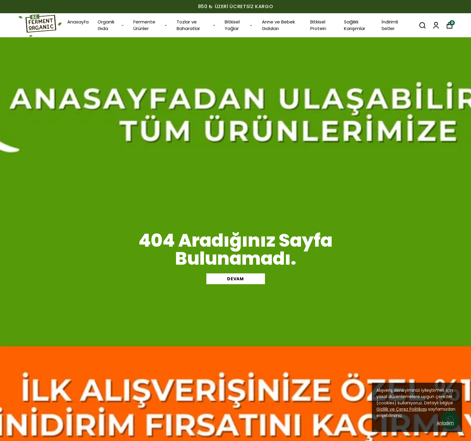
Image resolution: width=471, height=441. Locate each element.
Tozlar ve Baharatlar (196, 25)
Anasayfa (78, 22)
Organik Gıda (111, 25)
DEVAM (235, 279)
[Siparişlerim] (436, 25)
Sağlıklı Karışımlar (354, 25)
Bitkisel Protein (318, 25)
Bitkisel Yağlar (239, 25)
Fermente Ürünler (150, 25)
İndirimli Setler (389, 25)
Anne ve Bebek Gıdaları (278, 25)
